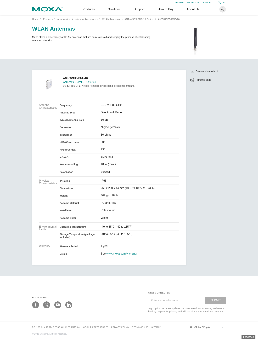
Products (48, 19)
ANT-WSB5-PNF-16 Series (139, 19)
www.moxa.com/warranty (121, 253)
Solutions (114, 9)
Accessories (63, 19)
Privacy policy (120, 327)
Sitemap (156, 327)
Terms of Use (140, 327)
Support (139, 9)
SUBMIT (215, 300)
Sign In (221, 2)
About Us (193, 9)
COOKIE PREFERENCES (95, 327)
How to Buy (165, 9)
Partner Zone (193, 3)
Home (35, 19)
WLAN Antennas (111, 19)
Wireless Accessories (86, 19)
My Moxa (207, 3)
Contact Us (179, 3)
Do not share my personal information (56, 327)
